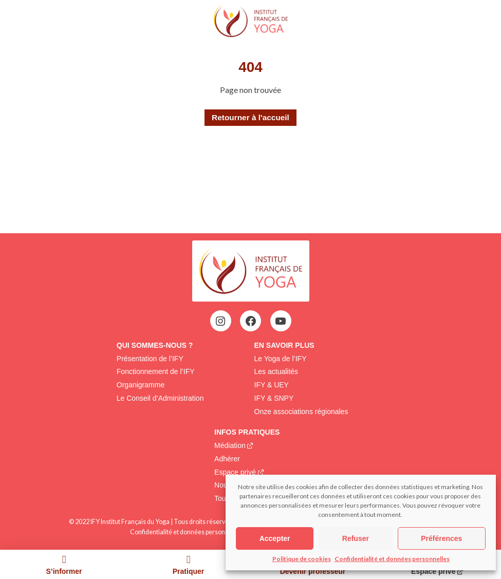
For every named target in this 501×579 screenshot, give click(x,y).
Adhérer (227, 459)
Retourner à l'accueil (250, 117)
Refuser (355, 538)
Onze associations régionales (301, 411)
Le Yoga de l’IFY (280, 358)
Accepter (274, 538)
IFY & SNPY (274, 398)
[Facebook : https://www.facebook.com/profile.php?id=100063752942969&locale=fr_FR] (250, 321)
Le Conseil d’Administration (160, 398)
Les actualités (276, 371)
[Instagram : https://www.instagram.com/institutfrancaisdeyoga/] (220, 321)
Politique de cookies (301, 559)
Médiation (230, 445)
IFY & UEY (271, 385)
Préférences (441, 538)
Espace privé (235, 472)
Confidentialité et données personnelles (392, 559)
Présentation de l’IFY (150, 358)
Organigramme (140, 385)
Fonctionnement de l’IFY (156, 371)
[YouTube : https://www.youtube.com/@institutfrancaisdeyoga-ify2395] (280, 321)
